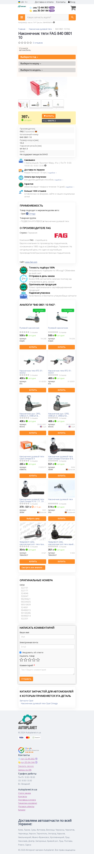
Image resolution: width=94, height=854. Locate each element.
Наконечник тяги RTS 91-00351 (60, 372)
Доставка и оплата (44, 2)
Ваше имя (24, 632)
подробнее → (52, 173)
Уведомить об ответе (31, 652)
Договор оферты (26, 806)
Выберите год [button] (29, 56)
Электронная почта (29, 642)
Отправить (26, 679)
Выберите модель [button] (31, 70)
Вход (71, 2)
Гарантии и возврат (27, 803)
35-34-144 (39, 10)
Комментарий (27, 665)
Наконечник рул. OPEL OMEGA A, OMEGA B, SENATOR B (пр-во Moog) (31, 415)
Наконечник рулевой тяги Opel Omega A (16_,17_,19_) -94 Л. (32, 500)
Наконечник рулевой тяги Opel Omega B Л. (32, 457)
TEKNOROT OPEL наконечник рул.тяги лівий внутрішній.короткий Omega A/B (60, 543)
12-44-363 (39, 7)
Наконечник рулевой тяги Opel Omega (39, 703)
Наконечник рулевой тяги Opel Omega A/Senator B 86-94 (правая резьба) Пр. (61, 457)
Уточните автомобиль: (25, 49)
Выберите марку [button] (30, 63)
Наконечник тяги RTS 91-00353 (31, 372)
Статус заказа (24, 793)
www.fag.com (31, 262)
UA (21, 2)
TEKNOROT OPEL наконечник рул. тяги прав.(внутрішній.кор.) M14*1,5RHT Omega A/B (32, 543)
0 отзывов (38, 42)
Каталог (21, 809)
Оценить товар (27, 656)
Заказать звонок (26, 766)
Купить (49, 116)
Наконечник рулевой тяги (60, 499)
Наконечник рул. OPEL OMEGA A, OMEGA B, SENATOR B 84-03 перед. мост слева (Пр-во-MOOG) (60, 415)
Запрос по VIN (24, 769)
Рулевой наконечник (29, 328)
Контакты (60, 2)
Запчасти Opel (26, 700)
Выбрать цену (33, 518)
